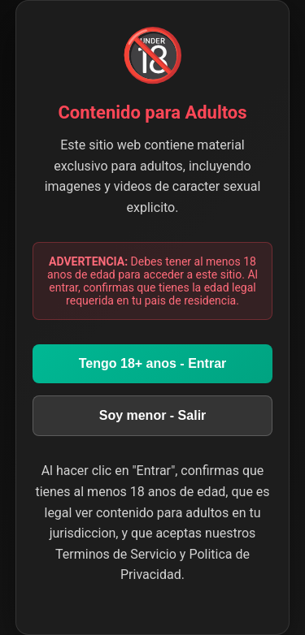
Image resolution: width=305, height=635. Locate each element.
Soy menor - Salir (153, 415)
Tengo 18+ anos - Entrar (153, 363)
